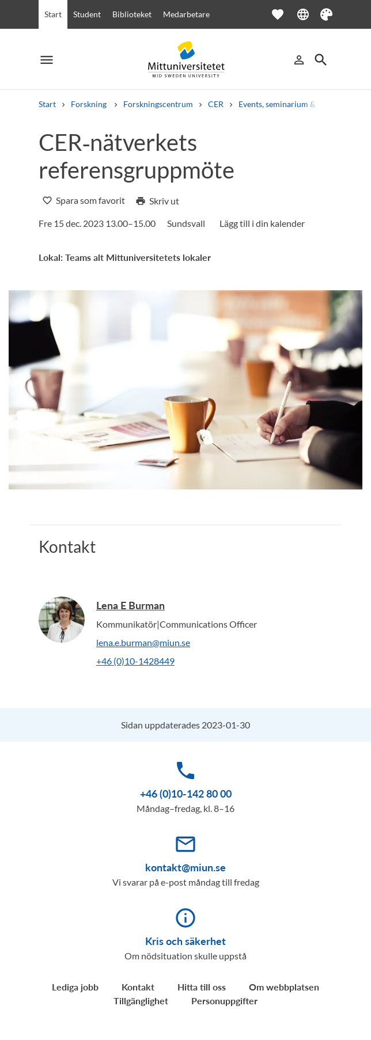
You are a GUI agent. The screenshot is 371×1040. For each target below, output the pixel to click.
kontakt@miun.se (185, 867)
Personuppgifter (224, 1000)
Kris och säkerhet (185, 941)
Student (87, 14)
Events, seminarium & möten (289, 104)
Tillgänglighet (140, 1000)
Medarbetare (186, 14)
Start (53, 14)
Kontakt (138, 986)
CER (216, 104)
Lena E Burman (130, 605)
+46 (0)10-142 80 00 (186, 793)
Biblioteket (132, 14)
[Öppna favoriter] (283, 14)
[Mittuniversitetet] (185, 59)
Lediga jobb (75, 986)
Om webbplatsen (284, 986)
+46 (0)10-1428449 (135, 660)
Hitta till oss (201, 986)
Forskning (89, 104)
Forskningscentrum (158, 104)
